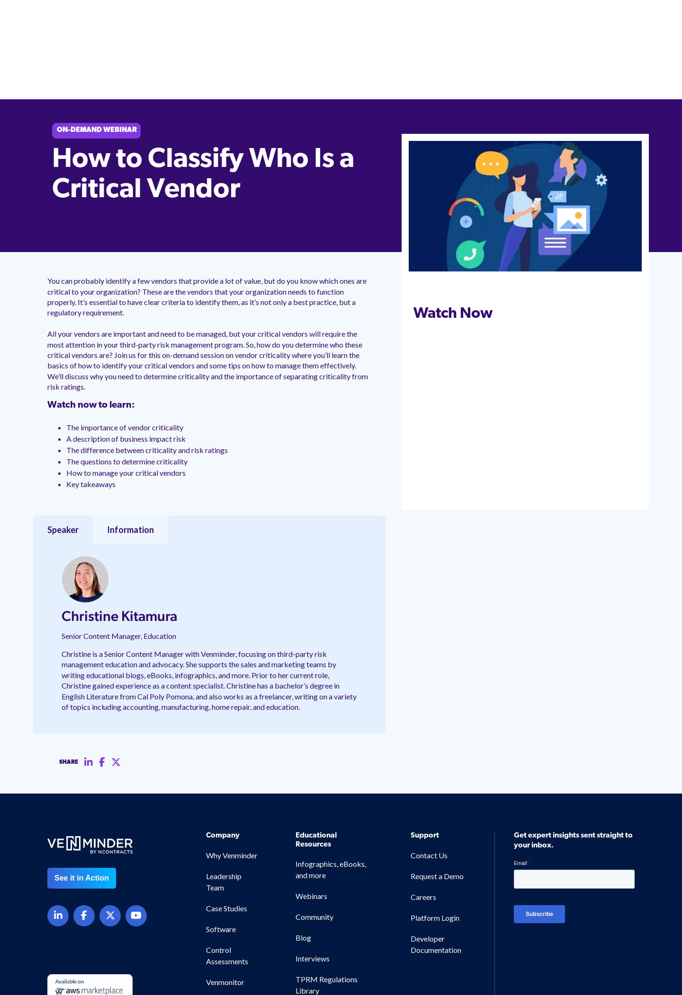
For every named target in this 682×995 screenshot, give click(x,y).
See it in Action (81, 816)
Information (130, 468)
